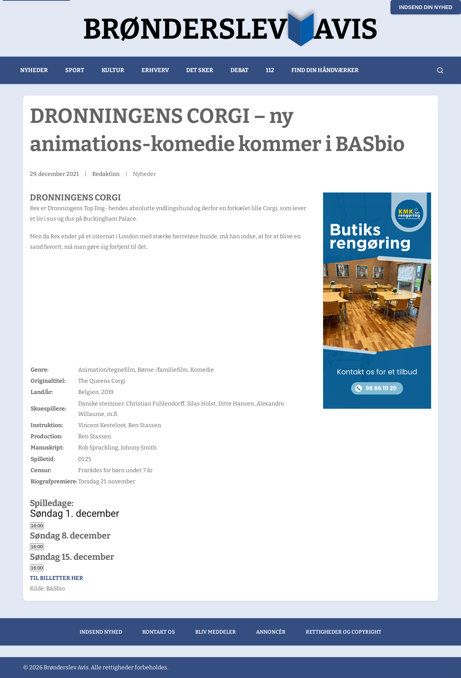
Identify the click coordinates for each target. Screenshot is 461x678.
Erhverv (155, 70)
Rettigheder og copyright (343, 632)
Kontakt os (158, 632)
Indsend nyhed (101, 632)
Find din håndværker (325, 70)
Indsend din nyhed (425, 7)
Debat (239, 70)
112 (270, 70)
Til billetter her (56, 578)
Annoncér (271, 632)
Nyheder (34, 70)
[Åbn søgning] (440, 70)
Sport (74, 70)
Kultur (113, 70)
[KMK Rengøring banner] (377, 300)
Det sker (199, 70)
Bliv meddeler (215, 632)
